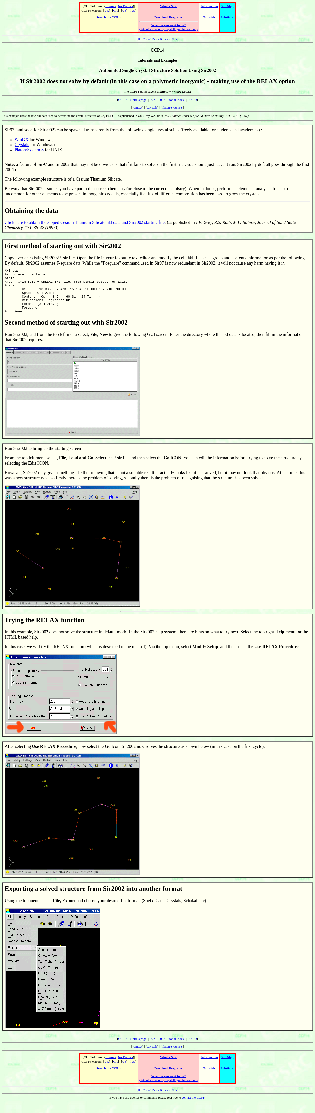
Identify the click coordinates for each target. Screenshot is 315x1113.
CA (115, 10)
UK (106, 10)
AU (133, 10)
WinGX (137, 107)
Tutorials (209, 17)
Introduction (209, 6)
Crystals (152, 107)
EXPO (193, 100)
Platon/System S (172, 107)
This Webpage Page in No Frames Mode (157, 39)
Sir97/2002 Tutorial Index (167, 100)
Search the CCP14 (109, 17)
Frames (110, 6)
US (124, 10)
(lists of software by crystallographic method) (168, 27)
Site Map (227, 6)
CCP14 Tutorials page (132, 100)
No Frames (125, 6)
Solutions (227, 17)
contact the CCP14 (194, 1106)
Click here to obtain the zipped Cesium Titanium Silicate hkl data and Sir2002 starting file (85, 222)
